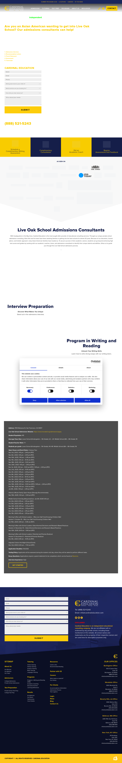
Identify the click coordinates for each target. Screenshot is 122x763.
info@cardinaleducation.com (91, 613)
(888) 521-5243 (84, 610)
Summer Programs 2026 (49, 2)
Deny (34, 400)
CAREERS (70, 2)
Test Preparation (11, 688)
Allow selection (61, 400)
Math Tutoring (31, 670)
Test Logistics (54, 692)
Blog (52, 701)
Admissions (9, 678)
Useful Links (53, 665)
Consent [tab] (33, 367)
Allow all (87, 400)
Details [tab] (61, 367)
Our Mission (8, 669)
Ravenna (75, 556)
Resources (54, 662)
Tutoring (30, 662)
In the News (79, 2)
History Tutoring (31, 666)
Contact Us (54, 704)
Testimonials (30, 699)
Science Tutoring (32, 668)
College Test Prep (9, 692)
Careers (53, 675)
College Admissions (10, 681)
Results (30, 692)
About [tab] (89, 367)
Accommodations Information (58, 688)
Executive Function (32, 685)
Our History (53, 680)
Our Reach (30, 697)
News (52, 699)
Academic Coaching (32, 684)
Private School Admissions (12, 683)
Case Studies (31, 701)
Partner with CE (56, 671)
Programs (31, 677)
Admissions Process (55, 690)
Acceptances (31, 695)
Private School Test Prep (11, 691)
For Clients (54, 685)
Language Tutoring (32, 672)
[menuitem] (35, 8)
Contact (111, 8)
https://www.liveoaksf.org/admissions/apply (47, 432)
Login (52, 696)
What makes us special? (56, 678)
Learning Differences (33, 687)
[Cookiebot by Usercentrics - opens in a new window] (92, 361)
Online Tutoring (31, 665)
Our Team (7, 673)
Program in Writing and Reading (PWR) (36, 681)
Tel (99, 8)
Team (103, 8)
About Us (8, 666)
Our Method (8, 671)
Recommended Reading (56, 666)
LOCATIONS (62, 2)
